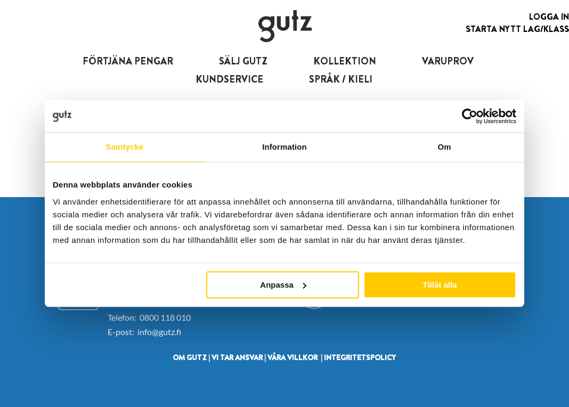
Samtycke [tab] (125, 146)
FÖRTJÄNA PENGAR (128, 61)
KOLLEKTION (344, 61)
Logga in (549, 17)
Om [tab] (444, 146)
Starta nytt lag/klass (517, 29)
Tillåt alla (439, 284)
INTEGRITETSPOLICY (360, 357)
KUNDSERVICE (229, 79)
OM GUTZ (190, 357)
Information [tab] (284, 146)
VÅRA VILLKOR (292, 357)
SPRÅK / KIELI (340, 79)
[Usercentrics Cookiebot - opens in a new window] (469, 116)
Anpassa (283, 284)
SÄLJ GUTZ (243, 61)
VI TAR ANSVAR (237, 357)
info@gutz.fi (159, 332)
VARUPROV (448, 61)
